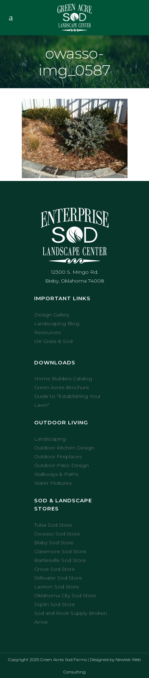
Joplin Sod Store (54, 604)
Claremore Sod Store (60, 551)
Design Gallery (51, 314)
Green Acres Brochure (61, 387)
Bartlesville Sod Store (60, 560)
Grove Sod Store (54, 569)
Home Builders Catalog (63, 378)
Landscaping (50, 439)
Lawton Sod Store (56, 586)
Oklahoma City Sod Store (65, 595)
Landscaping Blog (56, 323)
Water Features (53, 483)
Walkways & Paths (56, 474)
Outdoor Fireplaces (58, 456)
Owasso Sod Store (57, 534)
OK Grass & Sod (53, 341)
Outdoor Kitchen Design (64, 447)
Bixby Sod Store (54, 542)
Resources (47, 332)
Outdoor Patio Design (61, 465)
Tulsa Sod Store (53, 525)
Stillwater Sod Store (58, 578)
